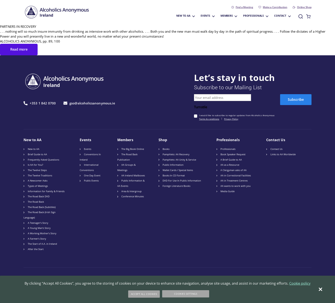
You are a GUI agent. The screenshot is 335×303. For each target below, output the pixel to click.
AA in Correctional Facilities (235, 175)
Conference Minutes (132, 196)
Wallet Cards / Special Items (178, 169)
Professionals (253, 16)
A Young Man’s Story (39, 227)
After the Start (36, 248)
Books (166, 148)
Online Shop (304, 7)
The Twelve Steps (37, 169)
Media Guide (227, 190)
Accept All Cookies (144, 294)
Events (205, 16)
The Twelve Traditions (40, 175)
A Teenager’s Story (38, 222)
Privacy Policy (231, 118)
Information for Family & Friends (46, 190)
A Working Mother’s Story (42, 233)
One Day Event (92, 175)
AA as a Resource (229, 164)
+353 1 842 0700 (40, 103)
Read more (18, 49)
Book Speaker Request (232, 154)
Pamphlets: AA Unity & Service (179, 159)
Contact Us (276, 148)
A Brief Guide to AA (231, 159)
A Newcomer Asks (37, 180)
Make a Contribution (275, 7)
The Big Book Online (132, 148)
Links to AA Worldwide (283, 154)
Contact (280, 16)
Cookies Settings (186, 294)
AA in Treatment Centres (234, 180)
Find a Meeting (244, 7)
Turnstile (200, 107)
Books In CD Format (174, 175)
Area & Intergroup (131, 190)
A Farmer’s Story (37, 238)
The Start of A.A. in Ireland (42, 243)
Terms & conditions (209, 118)
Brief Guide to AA (37, 154)
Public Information (173, 164)
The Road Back (36, 201)
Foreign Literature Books (176, 185)
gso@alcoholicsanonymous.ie (89, 103)
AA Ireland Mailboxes (133, 175)
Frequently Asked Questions (43, 159)
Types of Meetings (38, 185)
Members (226, 16)
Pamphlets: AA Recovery (176, 154)
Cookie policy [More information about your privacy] (299, 283)
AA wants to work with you (235, 185)
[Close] (320, 289)
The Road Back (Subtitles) (42, 206)
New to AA (183, 16)
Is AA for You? (35, 164)
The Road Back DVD (39, 196)
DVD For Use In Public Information (182, 180)
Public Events (91, 180)
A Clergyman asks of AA (233, 169)
